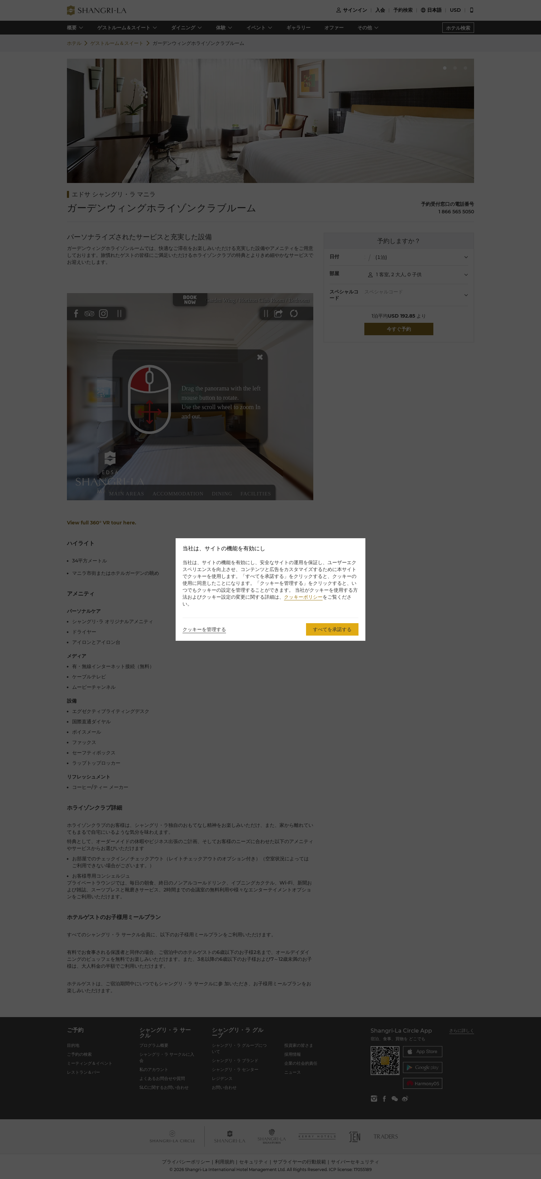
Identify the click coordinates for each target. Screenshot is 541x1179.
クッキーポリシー (303, 597)
